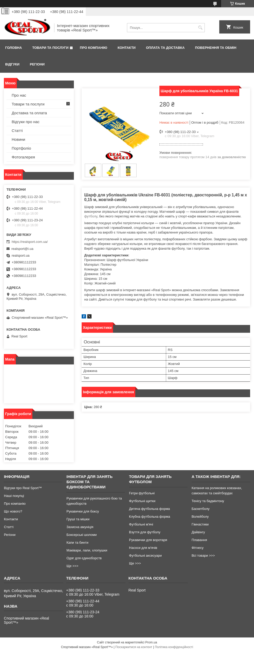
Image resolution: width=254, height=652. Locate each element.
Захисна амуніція (79, 527)
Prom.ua (151, 642)
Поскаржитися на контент (133, 647)
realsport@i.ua (22, 249)
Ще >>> (72, 566)
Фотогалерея (23, 157)
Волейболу (200, 516)
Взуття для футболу (144, 532)
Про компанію (93, 48)
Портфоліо (21, 148)
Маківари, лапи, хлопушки (86, 550)
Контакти (127, 48)
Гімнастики (200, 524)
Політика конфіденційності (174, 647)
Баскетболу (200, 509)
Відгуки (12, 64)
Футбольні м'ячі (141, 524)
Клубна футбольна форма (149, 516)
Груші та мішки (77, 519)
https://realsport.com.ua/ (30, 242)
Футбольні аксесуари (145, 555)
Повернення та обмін (215, 48)
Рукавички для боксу (82, 511)
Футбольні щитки (142, 501)
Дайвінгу (198, 532)
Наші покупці (14, 496)
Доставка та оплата (29, 113)
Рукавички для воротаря (148, 540)
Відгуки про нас (25, 121)
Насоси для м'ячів (143, 548)
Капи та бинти (77, 542)
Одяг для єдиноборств (84, 558)
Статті (17, 130)
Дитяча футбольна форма (149, 509)
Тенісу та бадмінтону (208, 501)
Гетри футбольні (142, 493)
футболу (90, 216)
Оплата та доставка (165, 48)
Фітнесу (197, 548)
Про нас (19, 95)
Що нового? (13, 511)
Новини (18, 139)
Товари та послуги (50, 48)
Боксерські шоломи (81, 535)
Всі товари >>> (203, 555)
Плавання (199, 540)
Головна (13, 48)
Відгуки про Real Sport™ (23, 488)
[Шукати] (200, 27)
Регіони (37, 64)
